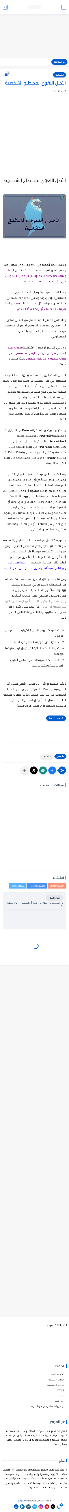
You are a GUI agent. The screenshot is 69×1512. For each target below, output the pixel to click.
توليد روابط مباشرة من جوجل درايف (47, 1406)
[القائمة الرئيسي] (63, 7)
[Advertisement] (34, 36)
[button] (52, 770)
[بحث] (5, 7)
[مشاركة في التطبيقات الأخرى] (24, 770)
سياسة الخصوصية (55, 1385)
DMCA (60, 1390)
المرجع (21, 1500)
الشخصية (59, 75)
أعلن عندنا (59, 1401)
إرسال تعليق (54, 898)
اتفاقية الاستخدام (56, 1379)
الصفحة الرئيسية (56, 1374)
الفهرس (60, 1395)
